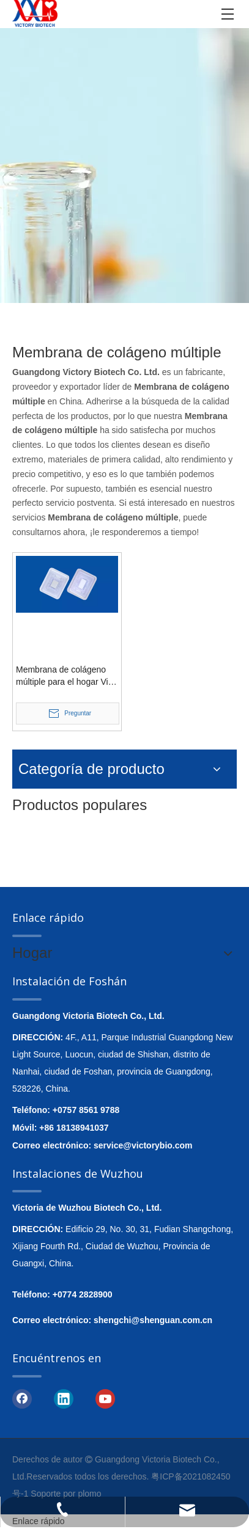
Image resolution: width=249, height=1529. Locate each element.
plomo (89, 1493)
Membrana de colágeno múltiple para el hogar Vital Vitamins (66, 676)
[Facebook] (22, 1398)
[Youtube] (105, 1398)
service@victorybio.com (143, 1145)
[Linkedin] (63, 1398)
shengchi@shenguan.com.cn (153, 1320)
